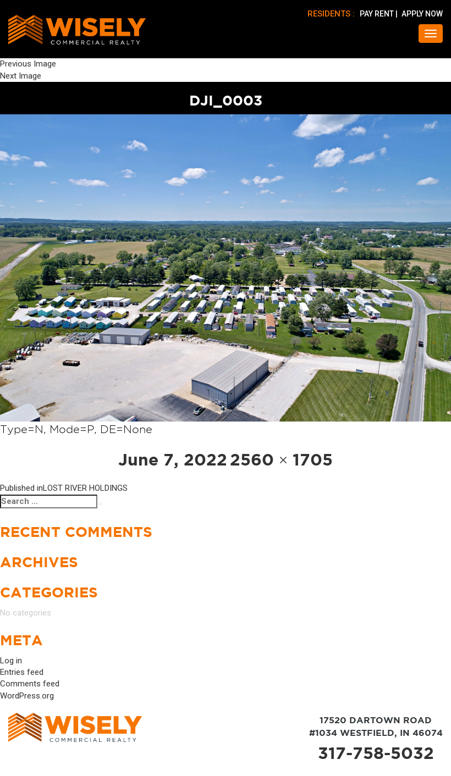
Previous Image (28, 64)
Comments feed (29, 684)
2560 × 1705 (281, 459)
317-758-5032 (376, 753)
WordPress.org (27, 696)
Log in (11, 661)
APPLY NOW (422, 13)
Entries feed (21, 672)
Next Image (20, 76)
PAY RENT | (379, 13)
